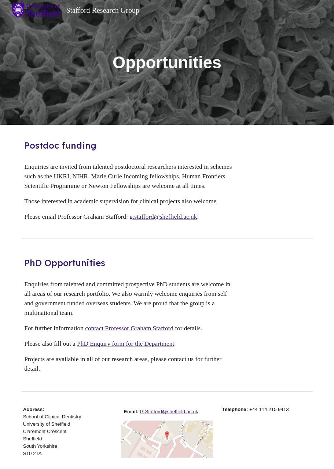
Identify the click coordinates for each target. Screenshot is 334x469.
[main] (167, 62)
